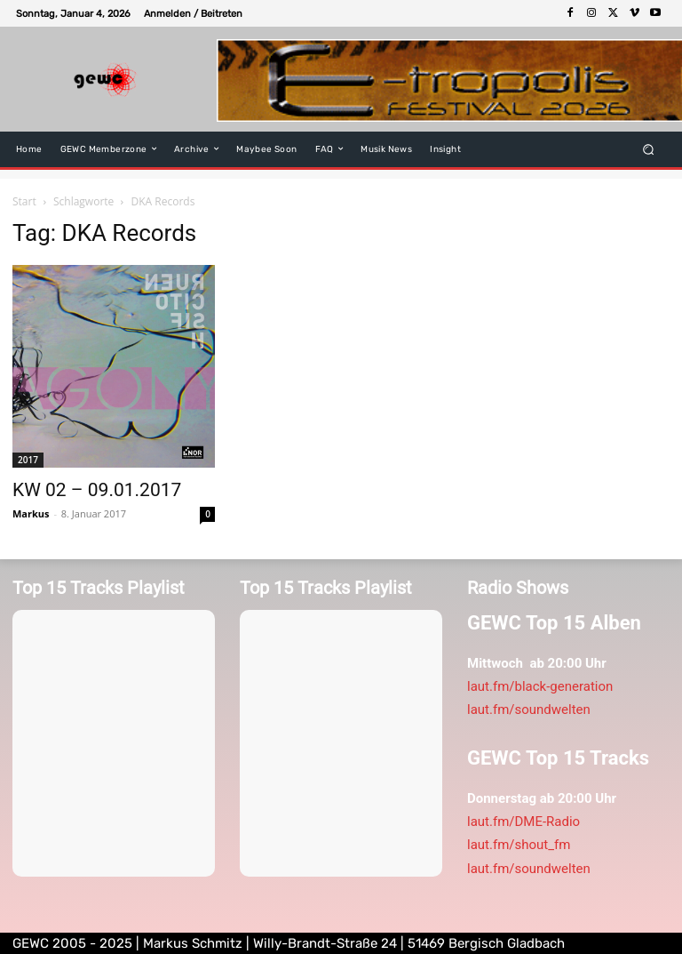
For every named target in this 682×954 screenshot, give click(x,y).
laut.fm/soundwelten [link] (529, 709)
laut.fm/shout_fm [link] (518, 845)
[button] (648, 149)
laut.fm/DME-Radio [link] (523, 822)
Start (24, 201)
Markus (31, 513)
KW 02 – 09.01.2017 (96, 490)
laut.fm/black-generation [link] (540, 686)
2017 (28, 459)
